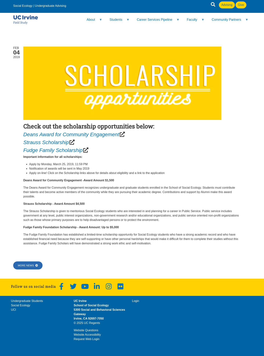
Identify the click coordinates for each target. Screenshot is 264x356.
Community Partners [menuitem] (227, 21)
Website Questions (86, 330)
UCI (13, 309)
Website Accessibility (87, 334)
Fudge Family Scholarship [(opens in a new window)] (53, 150)
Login (135, 300)
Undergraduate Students (27, 300)
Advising (226, 4)
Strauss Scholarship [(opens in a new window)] (46, 142)
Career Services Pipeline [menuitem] (156, 21)
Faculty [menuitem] (193, 21)
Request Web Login (86, 339)
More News (28, 265)
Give (241, 4)
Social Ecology (22, 5)
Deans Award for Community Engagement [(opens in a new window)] (71, 134)
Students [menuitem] (117, 21)
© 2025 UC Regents (87, 322)
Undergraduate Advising (50, 5)
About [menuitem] (92, 21)
